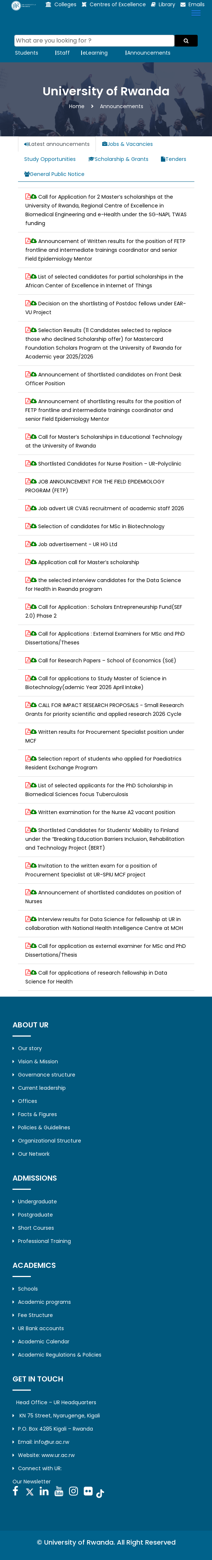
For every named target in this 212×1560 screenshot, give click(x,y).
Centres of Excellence (118, 4)
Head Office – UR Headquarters (56, 1402)
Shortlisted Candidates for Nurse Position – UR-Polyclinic (110, 463)
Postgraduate (32, 1214)
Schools (25, 1288)
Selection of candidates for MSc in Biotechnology (101, 526)
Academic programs (41, 1302)
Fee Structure (32, 1315)
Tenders (173, 159)
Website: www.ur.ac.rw (43, 1455)
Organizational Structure (46, 1140)
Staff (63, 53)
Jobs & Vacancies (127, 144)
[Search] (94, 41)
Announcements (148, 53)
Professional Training (41, 1241)
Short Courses (33, 1228)
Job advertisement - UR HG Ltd (77, 544)
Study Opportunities (50, 159)
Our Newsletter (31, 1481)
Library (167, 4)
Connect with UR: (37, 1468)
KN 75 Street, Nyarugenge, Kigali (56, 1415)
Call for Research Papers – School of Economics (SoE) (107, 660)
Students (26, 52)
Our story (27, 1048)
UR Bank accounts (38, 1328)
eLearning (95, 53)
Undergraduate (34, 1201)
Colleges (65, 4)
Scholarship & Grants (118, 159)
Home (77, 106)
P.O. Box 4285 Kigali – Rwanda (52, 1428)
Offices (24, 1101)
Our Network (31, 1154)
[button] (194, 12)
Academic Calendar (40, 1341)
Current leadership (39, 1088)
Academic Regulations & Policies (56, 1354)
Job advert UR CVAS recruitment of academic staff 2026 (111, 508)
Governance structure (43, 1074)
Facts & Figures (34, 1114)
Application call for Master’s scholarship (88, 562)
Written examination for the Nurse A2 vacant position (106, 812)
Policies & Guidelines (41, 1127)
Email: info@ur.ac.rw (40, 1442)
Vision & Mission (35, 1061)
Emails (196, 4)
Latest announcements (57, 144)
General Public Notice (54, 174)
